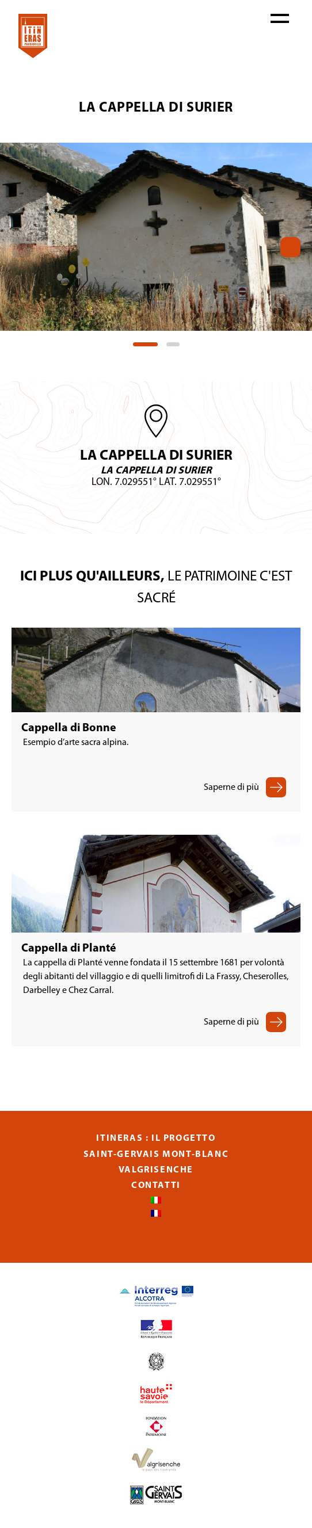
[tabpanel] (156, 237)
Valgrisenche (156, 1170)
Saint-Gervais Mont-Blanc (156, 1154)
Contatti (156, 1185)
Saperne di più (231, 787)
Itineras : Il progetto (155, 1138)
